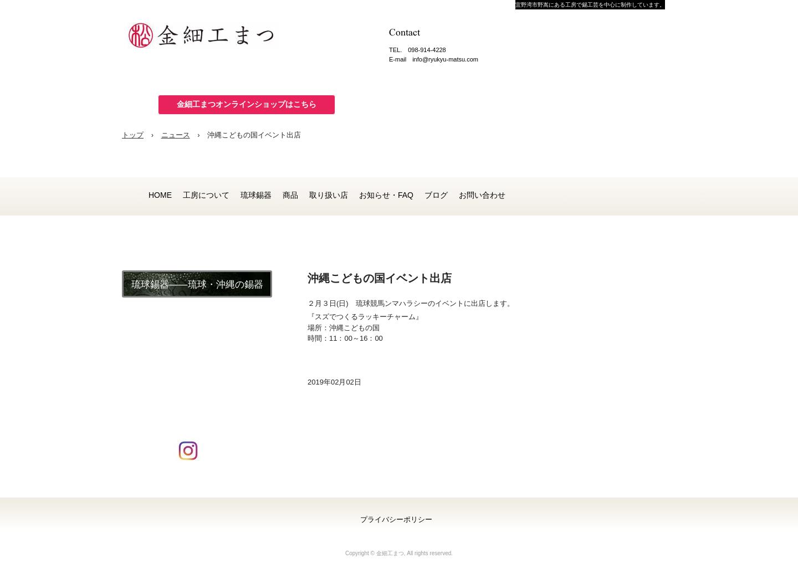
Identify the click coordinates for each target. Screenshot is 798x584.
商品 (290, 195)
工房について (206, 195)
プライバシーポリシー (396, 519)
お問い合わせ (482, 195)
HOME (160, 195)
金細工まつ (210, 38)
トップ (133, 135)
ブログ (436, 195)
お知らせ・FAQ (386, 195)
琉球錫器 (256, 195)
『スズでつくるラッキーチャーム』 (365, 317)
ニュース (175, 135)
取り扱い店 (328, 195)
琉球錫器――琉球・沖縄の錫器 (197, 284)
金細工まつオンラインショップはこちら (246, 104)
